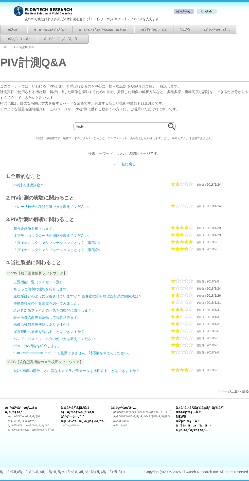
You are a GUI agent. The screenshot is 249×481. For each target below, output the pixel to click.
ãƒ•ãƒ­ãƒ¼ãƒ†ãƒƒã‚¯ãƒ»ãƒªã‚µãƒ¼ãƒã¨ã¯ (142, 411)
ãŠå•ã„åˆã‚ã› (62, 39)
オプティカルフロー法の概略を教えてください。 (52, 236)
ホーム (8, 47)
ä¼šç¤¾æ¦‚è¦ (122, 420)
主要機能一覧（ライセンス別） (38, 282)
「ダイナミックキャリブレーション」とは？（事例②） (57, 250)
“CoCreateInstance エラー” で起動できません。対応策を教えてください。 (72, 353)
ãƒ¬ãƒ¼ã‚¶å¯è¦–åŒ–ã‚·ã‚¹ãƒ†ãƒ (29, 425)
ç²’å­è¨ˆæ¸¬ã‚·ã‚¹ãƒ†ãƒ (22, 420)
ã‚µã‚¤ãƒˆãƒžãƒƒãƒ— (192, 430)
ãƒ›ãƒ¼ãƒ (184, 11)
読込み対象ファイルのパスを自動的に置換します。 (54, 310)
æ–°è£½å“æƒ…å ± (21, 407)
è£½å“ (14, 29)
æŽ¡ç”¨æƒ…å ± (19, 39)
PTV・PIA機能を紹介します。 (37, 346)
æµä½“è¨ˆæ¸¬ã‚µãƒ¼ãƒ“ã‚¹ (83, 421)
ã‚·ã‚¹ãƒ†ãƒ (14, 412)
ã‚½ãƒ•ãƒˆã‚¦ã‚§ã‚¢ (75, 407)
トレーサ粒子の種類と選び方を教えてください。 (52, 207)
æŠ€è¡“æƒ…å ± (154, 29)
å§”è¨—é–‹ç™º (72, 416)
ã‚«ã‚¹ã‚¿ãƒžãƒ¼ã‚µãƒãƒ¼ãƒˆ (103, 29)
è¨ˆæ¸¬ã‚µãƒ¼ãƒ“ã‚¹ (50, 29)
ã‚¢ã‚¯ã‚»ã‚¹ (120, 425)
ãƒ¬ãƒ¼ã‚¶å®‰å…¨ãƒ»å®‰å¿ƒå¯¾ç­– (32, 429)
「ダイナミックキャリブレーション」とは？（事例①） (57, 243)
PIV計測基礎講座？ (28, 185)
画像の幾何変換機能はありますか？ (41, 325)
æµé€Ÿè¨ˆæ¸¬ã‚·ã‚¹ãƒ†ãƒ (24, 416)
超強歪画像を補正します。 (34, 228)
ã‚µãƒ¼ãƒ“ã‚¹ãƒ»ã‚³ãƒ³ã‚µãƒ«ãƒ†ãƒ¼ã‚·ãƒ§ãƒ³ (141, 416)
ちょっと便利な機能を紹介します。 (41, 289)
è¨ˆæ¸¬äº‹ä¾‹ (71, 425)
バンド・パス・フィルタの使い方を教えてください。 (56, 339)
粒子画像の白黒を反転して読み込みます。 (47, 317)
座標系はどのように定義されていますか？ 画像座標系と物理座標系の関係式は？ (77, 296)
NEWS (185, 29)
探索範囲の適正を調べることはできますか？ (48, 332)
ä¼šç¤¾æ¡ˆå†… (217, 29)
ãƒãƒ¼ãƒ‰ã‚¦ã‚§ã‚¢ (77, 412)
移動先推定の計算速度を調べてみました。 (47, 303)
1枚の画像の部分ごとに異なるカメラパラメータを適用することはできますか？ (76, 371)
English (206, 11)
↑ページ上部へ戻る (234, 391)
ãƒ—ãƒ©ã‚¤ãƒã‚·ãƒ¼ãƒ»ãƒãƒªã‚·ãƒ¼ (32, 472)
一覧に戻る (127, 164)
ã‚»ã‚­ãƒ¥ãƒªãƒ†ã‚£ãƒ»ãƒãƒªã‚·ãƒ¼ (97, 472)
